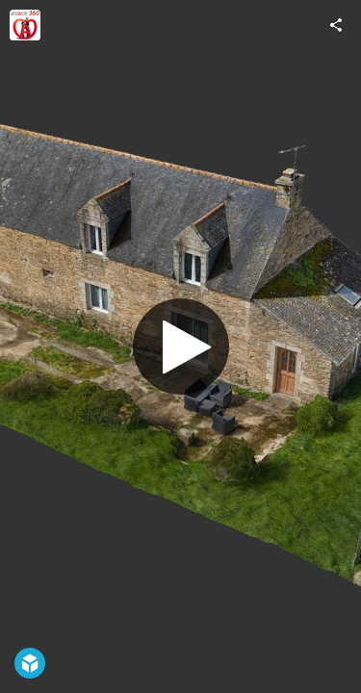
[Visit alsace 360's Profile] (25, 25)
